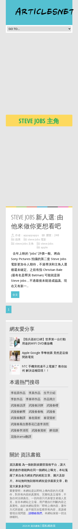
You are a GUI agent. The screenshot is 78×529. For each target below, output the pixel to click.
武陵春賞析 (39, 430)
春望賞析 (49, 418)
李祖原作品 (18, 393)
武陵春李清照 (19, 430)
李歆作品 (16, 399)
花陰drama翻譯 (21, 437)
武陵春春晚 (36, 411)
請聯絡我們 (35, 513)
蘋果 (18, 239)
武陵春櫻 (52, 405)
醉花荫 (54, 430)
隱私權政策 (49, 525)
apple (44, 247)
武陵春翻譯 (18, 418)
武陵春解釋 (18, 411)
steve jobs (47, 243)
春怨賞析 (34, 418)
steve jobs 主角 (24, 243)
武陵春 (51, 411)
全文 (15, 295)
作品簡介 (49, 399)
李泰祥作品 (33, 399)
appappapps (31, 235)
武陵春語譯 (18, 405)
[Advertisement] (39, 75)
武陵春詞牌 (36, 405)
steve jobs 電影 (37, 239)
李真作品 (34, 393)
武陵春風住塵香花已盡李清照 (30, 424)
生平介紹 (49, 393)
